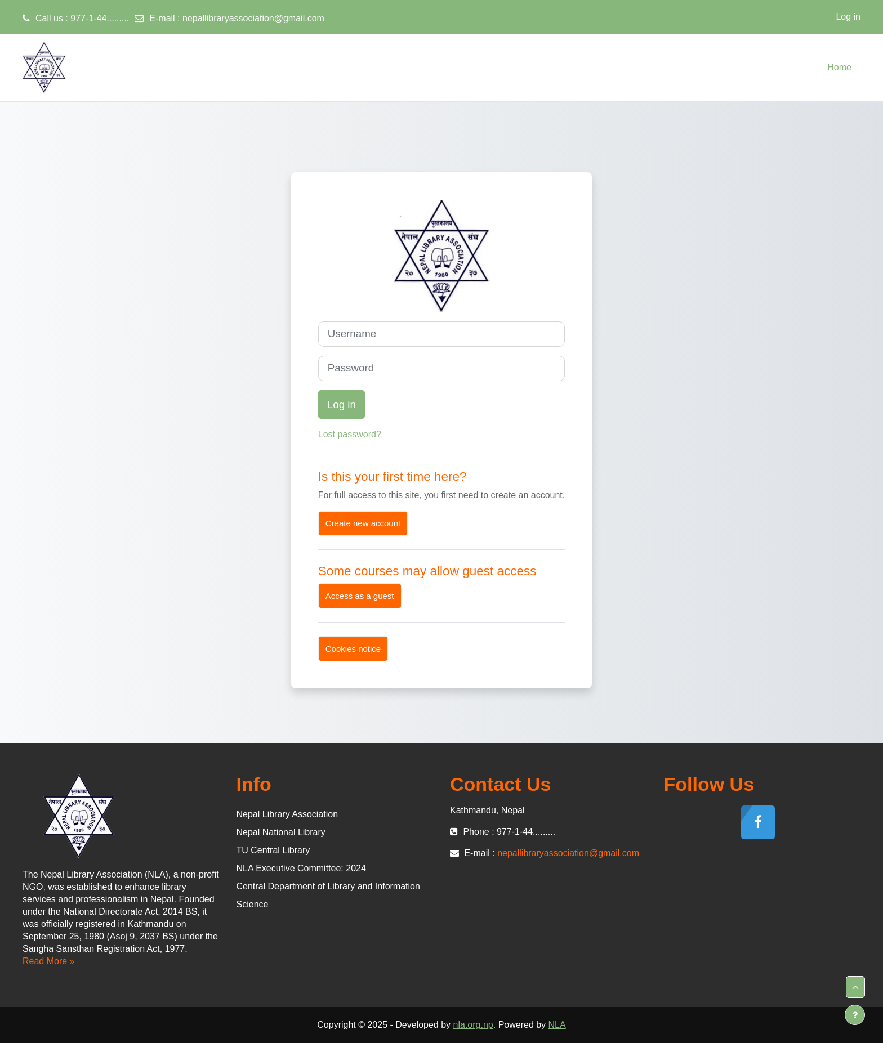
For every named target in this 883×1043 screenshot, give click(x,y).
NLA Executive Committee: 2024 (301, 868)
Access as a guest (359, 596)
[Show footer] (855, 1015)
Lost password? (349, 434)
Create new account (362, 523)
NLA (557, 1024)
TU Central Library (273, 850)
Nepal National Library (281, 832)
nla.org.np (473, 1024)
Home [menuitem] (839, 67)
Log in (848, 16)
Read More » (49, 961)
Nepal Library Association (287, 814)
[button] (855, 987)
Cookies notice (353, 648)
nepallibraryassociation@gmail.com (253, 18)
